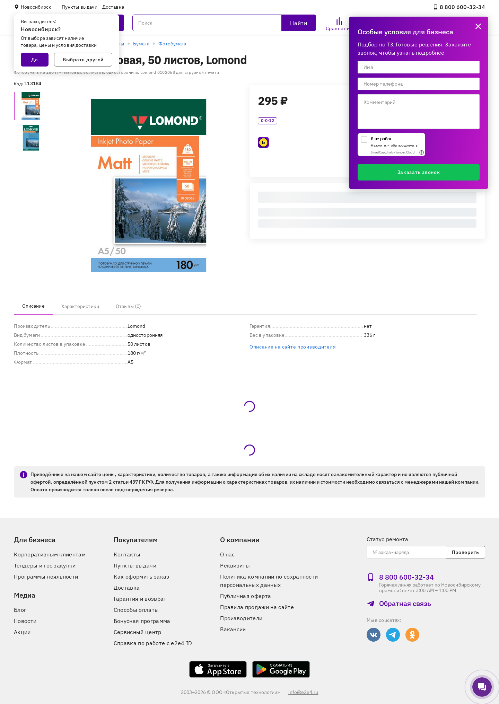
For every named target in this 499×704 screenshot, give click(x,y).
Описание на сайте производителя (292, 347)
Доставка (113, 7)
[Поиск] (224, 23)
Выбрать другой (83, 59)
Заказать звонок (418, 172)
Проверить (465, 552)
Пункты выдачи (79, 7)
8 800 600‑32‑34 (459, 6)
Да (34, 59)
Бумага (141, 44)
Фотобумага (172, 44)
